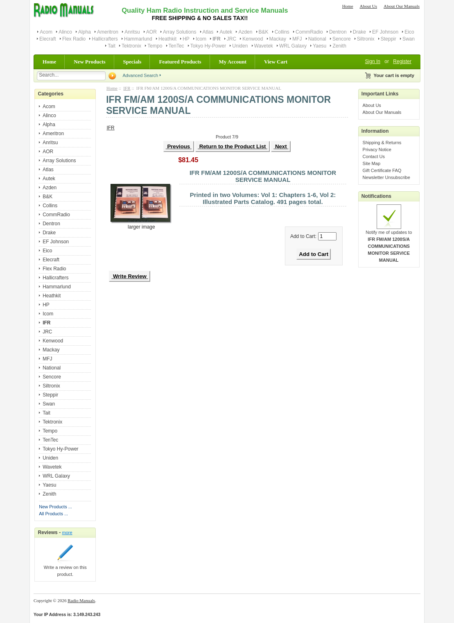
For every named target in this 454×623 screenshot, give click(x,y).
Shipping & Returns (382, 142)
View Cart (275, 62)
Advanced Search (140, 75)
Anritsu (132, 32)
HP (186, 39)
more (67, 532)
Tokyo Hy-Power (208, 46)
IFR (126, 88)
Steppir (388, 39)
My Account (233, 62)
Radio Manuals (81, 600)
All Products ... (53, 513)
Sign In (372, 61)
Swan (408, 39)
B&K (264, 32)
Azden (245, 32)
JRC (231, 39)
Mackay (277, 39)
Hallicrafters (104, 39)
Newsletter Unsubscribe (386, 177)
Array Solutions (179, 32)
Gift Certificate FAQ (382, 170)
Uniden (240, 46)
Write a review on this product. (65, 568)
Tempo (154, 46)
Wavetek (263, 46)
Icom (201, 39)
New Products (89, 62)
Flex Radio (74, 39)
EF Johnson (385, 32)
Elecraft (47, 39)
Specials (132, 62)
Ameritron (107, 32)
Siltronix (366, 39)
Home (347, 6)
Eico (409, 32)
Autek (225, 32)
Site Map (371, 163)
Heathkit (167, 39)
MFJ (297, 39)
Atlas (208, 32)
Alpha (84, 32)
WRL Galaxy (293, 46)
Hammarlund (138, 39)
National (317, 39)
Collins (282, 32)
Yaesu (319, 46)
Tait (111, 46)
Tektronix (131, 46)
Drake (359, 32)
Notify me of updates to (389, 244)
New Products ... (55, 506)
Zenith (339, 46)
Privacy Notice (377, 149)
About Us (368, 6)
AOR (151, 32)
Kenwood (252, 39)
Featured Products (180, 62)
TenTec (176, 46)
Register (402, 61)
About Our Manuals (402, 6)
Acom (46, 32)
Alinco (65, 32)
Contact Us (374, 156)
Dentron (338, 32)
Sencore (341, 39)
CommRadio (309, 32)
